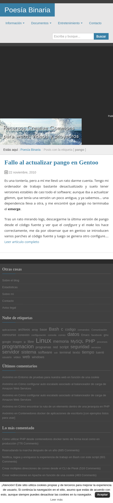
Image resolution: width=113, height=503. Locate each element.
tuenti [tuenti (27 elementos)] (100, 352)
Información (14, 23)
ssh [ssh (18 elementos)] (56, 353)
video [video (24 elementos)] (17, 357)
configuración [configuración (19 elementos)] (38, 335)
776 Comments (28, 443)
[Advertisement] (56, 83)
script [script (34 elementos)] (64, 347)
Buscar (101, 36)
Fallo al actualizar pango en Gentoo (51, 162)
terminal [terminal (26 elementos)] (65, 352)
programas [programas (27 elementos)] (43, 347)
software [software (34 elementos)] (45, 352)
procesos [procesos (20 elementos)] (102, 342)
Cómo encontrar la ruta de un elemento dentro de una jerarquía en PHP (63, 406)
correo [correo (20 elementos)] (62, 335)
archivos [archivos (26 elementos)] (24, 329)
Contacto (95, 23)
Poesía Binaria (27, 10)
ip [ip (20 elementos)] (25, 342)
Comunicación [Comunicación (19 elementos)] (99, 330)
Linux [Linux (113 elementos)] (43, 340)
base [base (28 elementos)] (43, 329)
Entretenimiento (69, 23)
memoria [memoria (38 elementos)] (61, 341)
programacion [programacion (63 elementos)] (18, 346)
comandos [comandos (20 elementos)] (84, 329)
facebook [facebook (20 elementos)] (96, 335)
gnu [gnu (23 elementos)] (106, 334)
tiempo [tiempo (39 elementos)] (88, 352)
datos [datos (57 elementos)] (73, 334)
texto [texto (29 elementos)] (76, 352)
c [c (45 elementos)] (62, 329)
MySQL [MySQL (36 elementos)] (77, 342)
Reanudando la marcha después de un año (29, 450)
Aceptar (102, 494)
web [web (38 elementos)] (26, 357)
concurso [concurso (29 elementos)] (9, 334)
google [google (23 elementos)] (6, 341)
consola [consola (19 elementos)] (52, 335)
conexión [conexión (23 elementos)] (23, 334)
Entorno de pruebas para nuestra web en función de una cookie (58, 377)
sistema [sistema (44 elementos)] (28, 352)
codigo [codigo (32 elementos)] (70, 329)
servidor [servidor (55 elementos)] (10, 352)
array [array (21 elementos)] (35, 329)
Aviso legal (9, 307)
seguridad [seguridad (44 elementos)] (79, 347)
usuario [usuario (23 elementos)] (7, 357)
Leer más (56, 499)
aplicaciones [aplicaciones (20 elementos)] (9, 329)
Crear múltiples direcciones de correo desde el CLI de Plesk (40, 468)
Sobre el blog (10, 280)
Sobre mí (8, 294)
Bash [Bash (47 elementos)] (54, 329)
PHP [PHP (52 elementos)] (90, 341)
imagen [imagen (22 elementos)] (17, 342)
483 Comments (86, 475)
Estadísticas (10, 287)
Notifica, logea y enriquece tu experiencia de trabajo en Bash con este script (50, 457)
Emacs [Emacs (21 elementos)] (85, 335)
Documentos (40, 23)
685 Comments (68, 450)
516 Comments (90, 468)
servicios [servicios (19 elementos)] (96, 347)
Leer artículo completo (21, 242)
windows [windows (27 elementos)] (38, 357)
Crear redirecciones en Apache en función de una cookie (38, 475)
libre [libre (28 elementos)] (31, 341)
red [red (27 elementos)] (55, 347)
